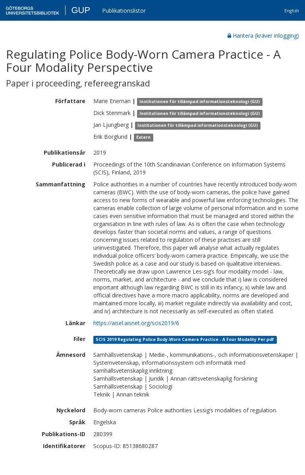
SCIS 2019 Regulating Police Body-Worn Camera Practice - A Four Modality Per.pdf (185, 339)
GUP (80, 10)
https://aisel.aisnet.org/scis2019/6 (136, 323)
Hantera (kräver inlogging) (263, 35)
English (291, 10)
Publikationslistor (124, 10)
